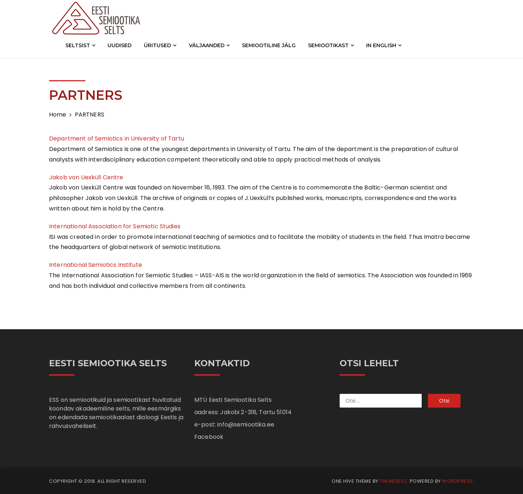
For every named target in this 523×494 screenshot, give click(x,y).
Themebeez (393, 481)
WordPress (457, 481)
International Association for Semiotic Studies (115, 226)
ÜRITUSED (160, 45)
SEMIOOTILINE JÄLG (269, 45)
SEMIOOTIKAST (331, 45)
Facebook (208, 437)
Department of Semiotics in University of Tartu (116, 138)
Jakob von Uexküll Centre (87, 177)
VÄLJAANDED (209, 45)
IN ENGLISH (383, 45)
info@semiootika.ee (245, 424)
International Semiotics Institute (95, 265)
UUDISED (119, 45)
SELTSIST (80, 45)
